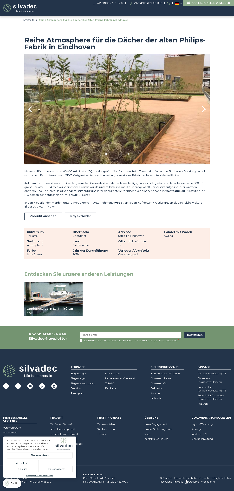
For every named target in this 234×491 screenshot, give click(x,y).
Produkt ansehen (43, 216)
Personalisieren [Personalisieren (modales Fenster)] (56, 469)
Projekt (103, 11)
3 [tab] (117, 154)
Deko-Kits (156, 388)
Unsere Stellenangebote (158, 429)
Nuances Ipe (112, 373)
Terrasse (78, 367)
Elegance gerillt (79, 373)
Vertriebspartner (12, 427)
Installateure (10, 432)
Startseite (28, 20)
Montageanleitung (202, 438)
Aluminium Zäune (161, 378)
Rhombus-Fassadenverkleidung (210, 380)
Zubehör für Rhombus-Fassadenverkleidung (211, 397)
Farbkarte (110, 388)
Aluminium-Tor (159, 383)
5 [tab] (127, 154)
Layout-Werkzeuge (202, 424)
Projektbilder (80, 216)
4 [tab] (122, 154)
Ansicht (29, 283)
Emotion (76, 388)
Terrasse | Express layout (64, 434)
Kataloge (196, 429)
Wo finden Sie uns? (110, 3)
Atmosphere (78, 393)
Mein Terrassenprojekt (62, 429)
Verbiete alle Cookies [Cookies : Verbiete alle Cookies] (23, 466)
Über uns (123, 11)
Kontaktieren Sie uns (147, 3)
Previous (30, 109)
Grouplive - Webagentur (202, 481)
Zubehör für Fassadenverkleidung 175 (212, 389)
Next (204, 109)
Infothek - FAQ (199, 434)
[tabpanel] (117, 109)
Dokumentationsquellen (186, 11)
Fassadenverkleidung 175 (212, 373)
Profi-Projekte (148, 11)
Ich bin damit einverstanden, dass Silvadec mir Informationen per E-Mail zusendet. (130, 340)
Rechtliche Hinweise (171, 481)
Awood (117, 202)
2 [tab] (112, 154)
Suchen (170, 3)
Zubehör (110, 383)
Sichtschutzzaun (165, 367)
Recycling (220, 11)
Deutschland (177, 3)
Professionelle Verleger (15, 419)
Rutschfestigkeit (173, 191)
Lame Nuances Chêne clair (120, 378)
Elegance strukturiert (83, 383)
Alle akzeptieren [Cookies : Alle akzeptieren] (40, 455)
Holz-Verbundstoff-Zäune (165, 373)
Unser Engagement (155, 424)
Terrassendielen (106, 424)
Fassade (204, 367)
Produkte (80, 11)
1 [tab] (106, 154)
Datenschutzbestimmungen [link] (39, 475)
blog (147, 434)
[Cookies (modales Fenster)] (12, 484)
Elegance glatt (79, 378)
